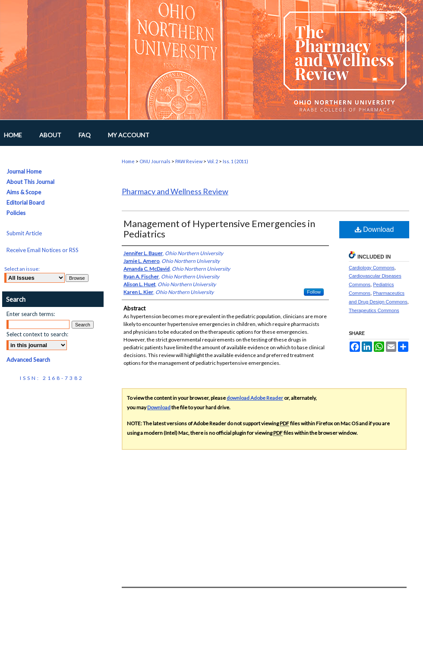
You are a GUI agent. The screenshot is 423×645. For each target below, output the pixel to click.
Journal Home (23, 171)
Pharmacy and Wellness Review (175, 191)
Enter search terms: (30, 313)
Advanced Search (28, 359)
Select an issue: (22, 269)
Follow (314, 291)
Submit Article (24, 233)
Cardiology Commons (372, 267)
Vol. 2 (212, 161)
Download (374, 229)
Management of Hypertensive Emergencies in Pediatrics (219, 229)
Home (128, 161)
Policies (15, 212)
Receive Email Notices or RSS (42, 250)
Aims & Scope (23, 192)
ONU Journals (154, 161)
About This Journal (30, 181)
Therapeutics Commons (374, 310)
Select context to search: (37, 334)
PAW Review (188, 161)
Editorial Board (25, 202)
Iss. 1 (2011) (235, 161)
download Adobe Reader (255, 398)
